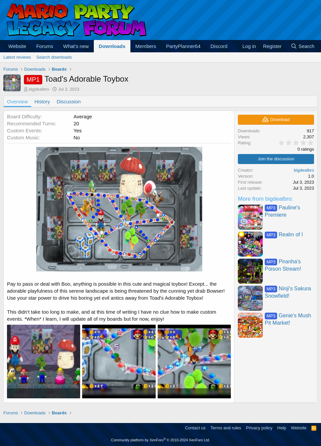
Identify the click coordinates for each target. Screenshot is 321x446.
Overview (17, 101)
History (42, 101)
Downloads (112, 46)
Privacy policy (259, 427)
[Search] (302, 46)
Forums (44, 46)
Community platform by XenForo (160, 440)
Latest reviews (17, 57)
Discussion (69, 101)
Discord (219, 46)
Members (145, 46)
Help (281, 427)
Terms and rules (226, 427)
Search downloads (54, 57)
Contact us (195, 427)
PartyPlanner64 (183, 46)
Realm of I (284, 234)
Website (17, 46)
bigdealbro (39, 89)
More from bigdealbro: (265, 199)
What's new (76, 46)
